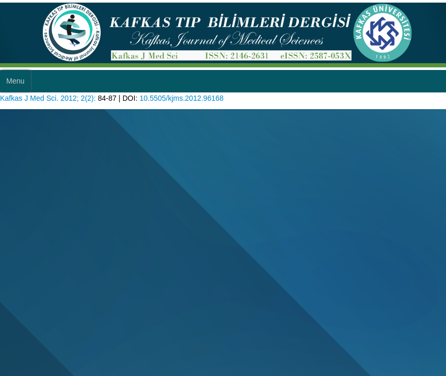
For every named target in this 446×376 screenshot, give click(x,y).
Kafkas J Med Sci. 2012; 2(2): (48, 98)
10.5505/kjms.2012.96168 (181, 98)
